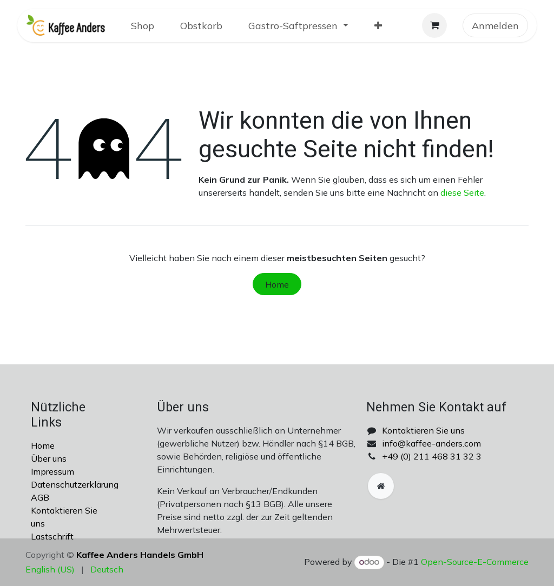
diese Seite (462, 192)
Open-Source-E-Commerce (475, 561)
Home (277, 284)
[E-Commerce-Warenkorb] (434, 25)
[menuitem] (142, 25)
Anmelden (495, 25)
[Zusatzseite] (381, 486)
